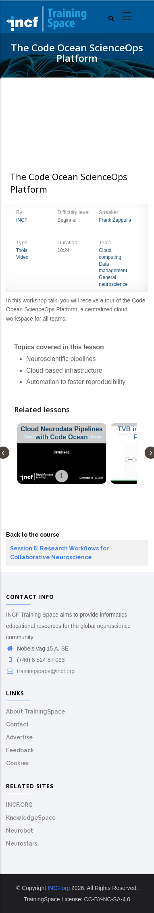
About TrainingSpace (35, 711)
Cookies (17, 763)
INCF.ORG (19, 805)
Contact (17, 724)
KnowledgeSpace (31, 817)
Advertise (19, 737)
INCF (21, 220)
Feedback (20, 750)
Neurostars (21, 843)
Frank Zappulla (115, 220)
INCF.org (59, 888)
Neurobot (19, 830)
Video (22, 257)
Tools (21, 250)
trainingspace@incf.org (40, 671)
